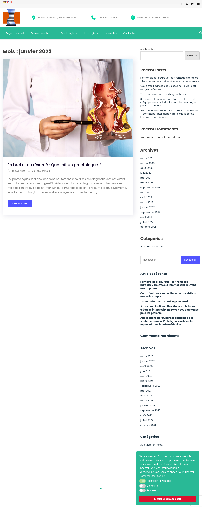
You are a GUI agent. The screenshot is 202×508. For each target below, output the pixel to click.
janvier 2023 (147, 207)
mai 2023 (146, 192)
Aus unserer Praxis (151, 246)
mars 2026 (146, 158)
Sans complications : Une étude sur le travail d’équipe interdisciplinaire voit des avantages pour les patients (168, 102)
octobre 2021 (148, 226)
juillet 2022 (146, 222)
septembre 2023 (150, 187)
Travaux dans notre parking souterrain (163, 94)
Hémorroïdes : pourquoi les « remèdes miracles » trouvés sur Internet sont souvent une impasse (169, 79)
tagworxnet (18, 171)
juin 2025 (145, 172)
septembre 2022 (150, 212)
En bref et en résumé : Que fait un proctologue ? (54, 165)
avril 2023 (146, 197)
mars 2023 (146, 202)
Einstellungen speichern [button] (167, 499)
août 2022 (146, 217)
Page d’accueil (15, 33)
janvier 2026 (147, 163)
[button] (142, 481)
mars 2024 (146, 182)
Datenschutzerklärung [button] (152, 476)
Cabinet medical (41, 33)
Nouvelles (111, 33)
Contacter (129, 33)
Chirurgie (89, 33)
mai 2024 (146, 177)
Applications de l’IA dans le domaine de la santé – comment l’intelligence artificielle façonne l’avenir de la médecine (170, 114)
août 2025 (146, 168)
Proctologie (67, 33)
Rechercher (147, 49)
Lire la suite (19, 203)
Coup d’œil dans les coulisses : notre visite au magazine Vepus (168, 87)
